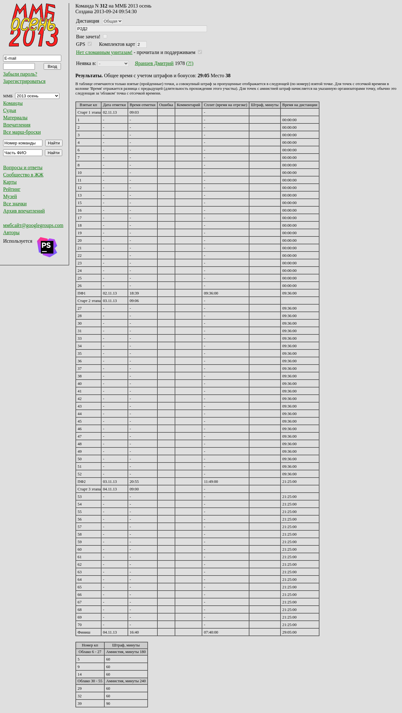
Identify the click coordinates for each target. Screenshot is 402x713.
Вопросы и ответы (22, 167)
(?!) (189, 63)
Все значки (15, 203)
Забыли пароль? (20, 74)
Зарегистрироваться (24, 81)
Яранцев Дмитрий (154, 63)
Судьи (9, 110)
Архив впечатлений (24, 210)
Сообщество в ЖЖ (23, 174)
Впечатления (16, 124)
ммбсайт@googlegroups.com (33, 225)
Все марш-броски (22, 132)
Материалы (15, 117)
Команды (13, 103)
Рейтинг (11, 189)
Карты (10, 182)
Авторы (11, 232)
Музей (10, 196)
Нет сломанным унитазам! (104, 52)
